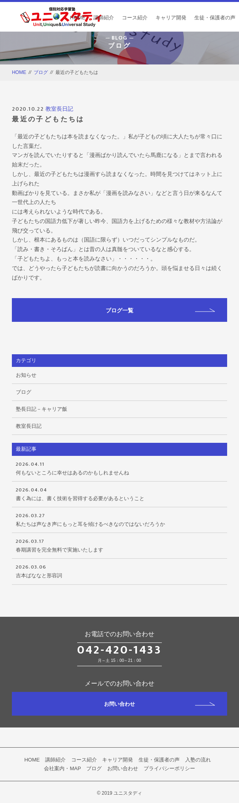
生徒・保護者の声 (214, 18)
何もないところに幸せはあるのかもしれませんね (119, 468)
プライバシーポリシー (169, 768)
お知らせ (26, 375)
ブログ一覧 (160, 310)
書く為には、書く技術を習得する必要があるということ (119, 493)
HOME (77, 18)
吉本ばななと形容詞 (119, 570)
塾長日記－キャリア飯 (41, 409)
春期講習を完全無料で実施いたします (119, 545)
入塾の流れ (198, 760)
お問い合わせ (159, 704)
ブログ (41, 72)
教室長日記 (59, 109)
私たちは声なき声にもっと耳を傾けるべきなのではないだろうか (119, 519)
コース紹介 (135, 18)
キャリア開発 (171, 18)
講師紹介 (103, 18)
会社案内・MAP (62, 768)
